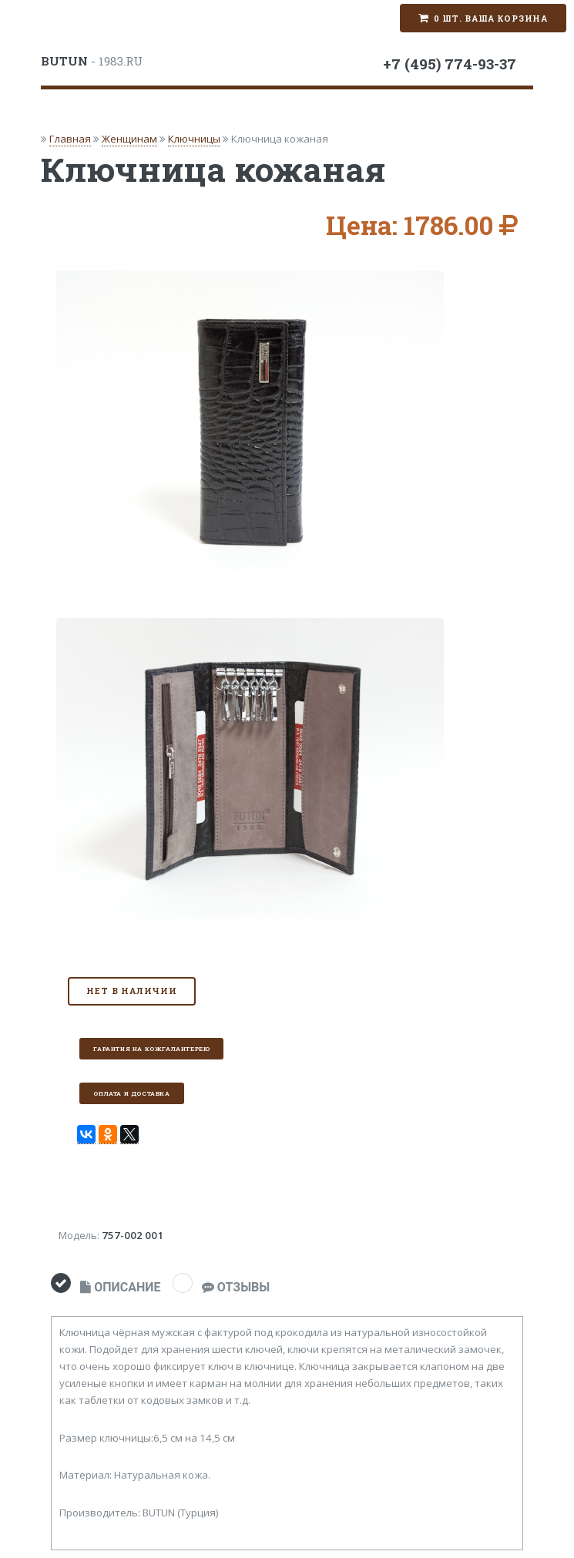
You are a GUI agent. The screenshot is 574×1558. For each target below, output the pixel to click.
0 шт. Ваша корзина (491, 18)
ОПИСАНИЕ (120, 1287)
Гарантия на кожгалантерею (151, 1049)
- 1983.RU (92, 61)
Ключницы (194, 139)
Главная (70, 139)
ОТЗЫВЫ (236, 1287)
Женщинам (129, 139)
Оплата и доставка (131, 1093)
